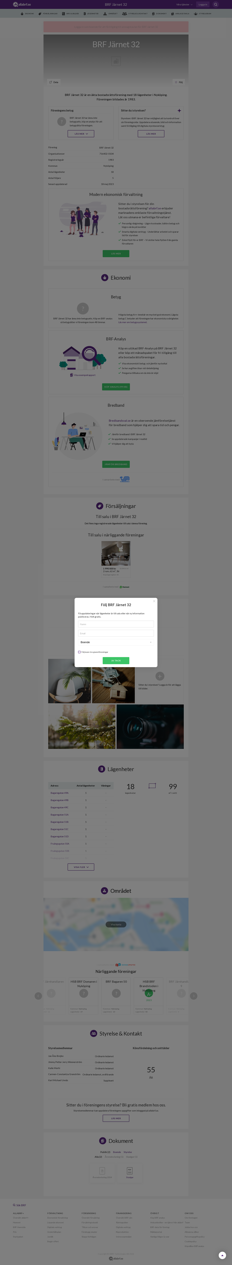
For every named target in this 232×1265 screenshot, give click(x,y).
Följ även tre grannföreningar (95, 652)
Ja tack (116, 660)
